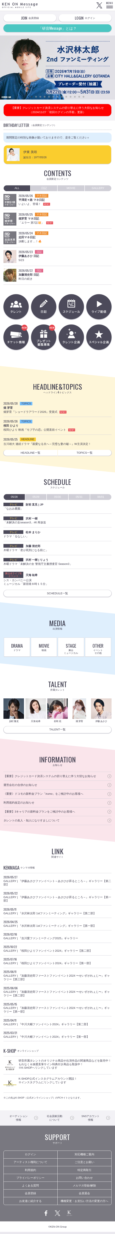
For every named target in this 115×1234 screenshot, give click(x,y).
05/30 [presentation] (57, 497)
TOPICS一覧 (85, 453)
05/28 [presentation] (14, 497)
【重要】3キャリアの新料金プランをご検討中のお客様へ (39, 813)
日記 (44, 307)
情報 (18, 1119)
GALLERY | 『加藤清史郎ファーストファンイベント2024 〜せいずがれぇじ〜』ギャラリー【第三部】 (57, 977)
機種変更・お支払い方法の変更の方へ (84, 1203)
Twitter (99, 5)
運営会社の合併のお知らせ (20, 786)
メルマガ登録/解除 (84, 1187)
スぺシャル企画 (99, 338)
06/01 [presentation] (100, 497)
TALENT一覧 (57, 731)
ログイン (30, 1156)
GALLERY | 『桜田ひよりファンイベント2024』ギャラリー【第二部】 (57, 950)
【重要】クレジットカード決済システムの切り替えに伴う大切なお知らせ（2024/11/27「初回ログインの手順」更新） (57, 110)
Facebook (46, 1215)
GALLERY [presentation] (97, 188)
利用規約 (30, 1172)
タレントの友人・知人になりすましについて (31, 822)
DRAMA (17, 648)
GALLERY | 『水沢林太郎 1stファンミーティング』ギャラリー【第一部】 (57, 925)
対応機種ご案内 (84, 1156)
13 (83, 97)
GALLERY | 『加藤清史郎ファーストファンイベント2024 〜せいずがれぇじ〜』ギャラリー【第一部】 (57, 1009)
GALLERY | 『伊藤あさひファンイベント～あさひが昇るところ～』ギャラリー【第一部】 (57, 898)
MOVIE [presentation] (71, 188)
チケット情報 (25, 338)
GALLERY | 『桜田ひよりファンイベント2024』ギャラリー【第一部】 (57, 963)
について (54, 1119)
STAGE (71, 650)
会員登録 (30, 1195)
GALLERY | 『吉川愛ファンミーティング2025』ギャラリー (57, 938)
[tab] (16, 188)
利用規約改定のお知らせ (18, 804)
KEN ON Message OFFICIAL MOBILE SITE (20, 5)
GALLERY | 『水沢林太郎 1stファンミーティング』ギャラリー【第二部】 (57, 913)
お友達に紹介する (30, 1203)
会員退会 (84, 1195)
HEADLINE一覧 (30, 453)
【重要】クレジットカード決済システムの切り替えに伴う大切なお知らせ (49, 777)
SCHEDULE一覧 (57, 594)
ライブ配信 (99, 307)
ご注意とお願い (84, 1164)
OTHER (98, 650)
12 (79, 97)
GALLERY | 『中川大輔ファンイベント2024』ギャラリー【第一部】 (57, 1036)
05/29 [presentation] (35, 497)
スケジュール (71, 307)
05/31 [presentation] (79, 497)
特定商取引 (84, 1172)
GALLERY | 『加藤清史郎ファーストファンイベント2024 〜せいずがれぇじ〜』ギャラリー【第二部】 (57, 993)
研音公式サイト (69, 1215)
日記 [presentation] (44, 188)
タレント (16, 307)
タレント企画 (71, 338)
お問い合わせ (84, 1180)
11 (75, 97)
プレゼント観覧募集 (53, 338)
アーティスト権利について (30, 1164)
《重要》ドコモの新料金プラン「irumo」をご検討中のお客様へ (43, 795)
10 (70, 97)
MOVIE (44, 648)
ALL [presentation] (16, 188)
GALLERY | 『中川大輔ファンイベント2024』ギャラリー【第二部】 (57, 1024)
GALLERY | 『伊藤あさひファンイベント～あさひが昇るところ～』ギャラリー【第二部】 (57, 882)
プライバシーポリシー (30, 1180)
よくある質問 (30, 1187)
